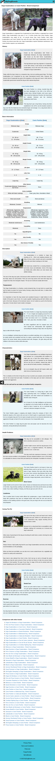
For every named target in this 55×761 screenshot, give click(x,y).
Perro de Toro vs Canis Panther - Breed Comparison (20, 705)
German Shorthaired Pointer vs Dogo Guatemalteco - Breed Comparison (26, 667)
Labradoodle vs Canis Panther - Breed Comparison (20, 713)
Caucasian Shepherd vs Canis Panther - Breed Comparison (22, 680)
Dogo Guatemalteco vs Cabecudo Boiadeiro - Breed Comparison (24, 636)
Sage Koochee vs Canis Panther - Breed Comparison (21, 687)
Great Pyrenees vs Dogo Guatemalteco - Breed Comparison (23, 669)
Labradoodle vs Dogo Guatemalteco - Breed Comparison (22, 662)
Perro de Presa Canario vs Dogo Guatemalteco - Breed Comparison (25, 624)
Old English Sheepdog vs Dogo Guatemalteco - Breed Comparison (24, 671)
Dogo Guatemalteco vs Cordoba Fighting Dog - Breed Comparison (24, 644)
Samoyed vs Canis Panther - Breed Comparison (19, 711)
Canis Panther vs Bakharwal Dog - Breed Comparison (21, 691)
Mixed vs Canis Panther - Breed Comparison (18, 716)
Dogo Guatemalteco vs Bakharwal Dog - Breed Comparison (22, 633)
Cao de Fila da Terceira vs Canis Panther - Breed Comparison (23, 698)
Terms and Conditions (27, 746)
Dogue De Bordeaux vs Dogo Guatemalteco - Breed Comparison (24, 622)
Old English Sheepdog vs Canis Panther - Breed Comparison (23, 722)
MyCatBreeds (27, 755)
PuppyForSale (27, 752)
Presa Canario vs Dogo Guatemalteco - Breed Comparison (22, 673)
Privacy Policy (27, 743)
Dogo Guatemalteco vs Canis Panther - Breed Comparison (22, 638)
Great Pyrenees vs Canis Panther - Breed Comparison (21, 720)
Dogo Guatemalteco (25, 50)
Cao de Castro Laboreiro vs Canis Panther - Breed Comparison (23, 696)
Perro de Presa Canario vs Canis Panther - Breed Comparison (23, 678)
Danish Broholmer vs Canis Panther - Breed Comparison (22, 685)
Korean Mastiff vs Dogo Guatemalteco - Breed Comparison (22, 658)
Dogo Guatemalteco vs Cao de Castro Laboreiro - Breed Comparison (25, 640)
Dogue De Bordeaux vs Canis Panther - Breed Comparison (22, 676)
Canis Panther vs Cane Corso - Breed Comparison (20, 689)
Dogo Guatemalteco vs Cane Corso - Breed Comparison (21, 627)
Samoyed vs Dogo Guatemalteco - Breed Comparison (21, 660)
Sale (33, 50)
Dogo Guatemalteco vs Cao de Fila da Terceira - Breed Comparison (25, 642)
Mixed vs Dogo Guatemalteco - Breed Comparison (20, 665)
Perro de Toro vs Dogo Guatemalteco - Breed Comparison (22, 653)
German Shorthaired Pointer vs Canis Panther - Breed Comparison (24, 718)
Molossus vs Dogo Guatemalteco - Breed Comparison (21, 647)
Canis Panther (26, 86)
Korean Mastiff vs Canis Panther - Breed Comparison (21, 709)
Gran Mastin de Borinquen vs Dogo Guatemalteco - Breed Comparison (26, 656)
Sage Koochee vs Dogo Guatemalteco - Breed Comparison (22, 649)
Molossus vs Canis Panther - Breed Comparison (19, 682)
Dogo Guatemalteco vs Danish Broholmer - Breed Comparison (23, 631)
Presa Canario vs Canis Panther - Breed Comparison (21, 725)
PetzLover (27, 749)
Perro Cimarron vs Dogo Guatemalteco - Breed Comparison (22, 651)
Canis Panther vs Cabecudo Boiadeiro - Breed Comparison (22, 693)
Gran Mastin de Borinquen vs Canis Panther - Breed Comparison (24, 707)
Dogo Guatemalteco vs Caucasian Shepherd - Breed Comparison (24, 629)
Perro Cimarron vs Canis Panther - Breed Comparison (21, 702)
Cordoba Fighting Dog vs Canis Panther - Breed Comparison (23, 700)
